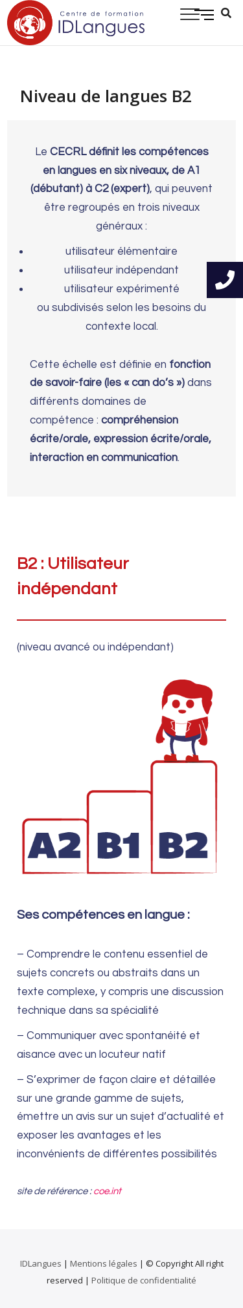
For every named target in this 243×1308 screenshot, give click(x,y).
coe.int (107, 1191)
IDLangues (41, 1263)
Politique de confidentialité (143, 1280)
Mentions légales (103, 1263)
